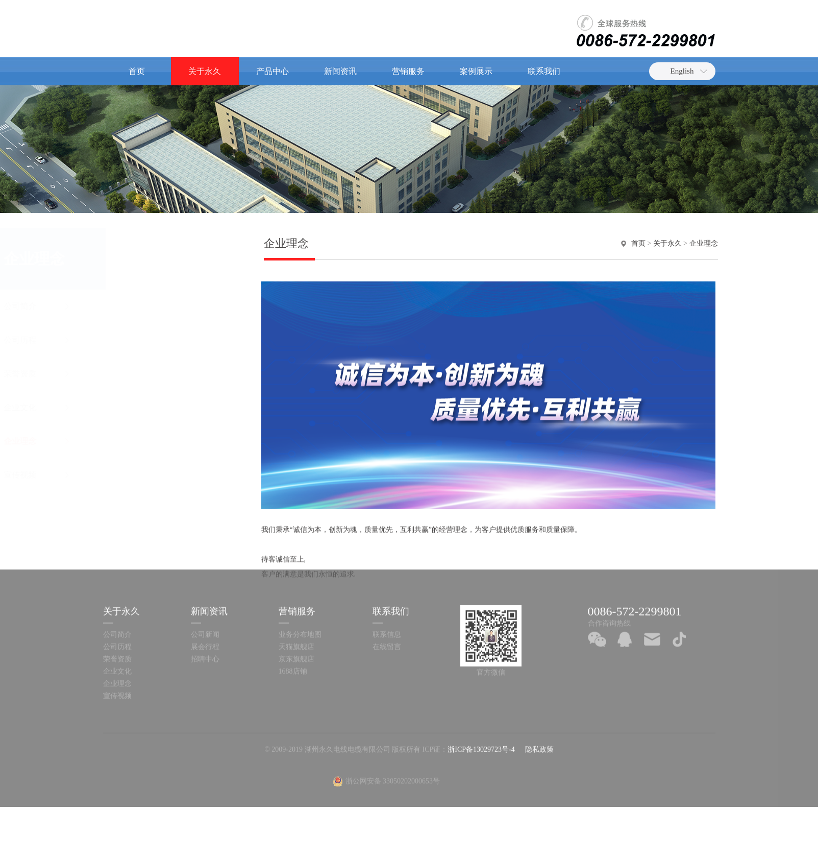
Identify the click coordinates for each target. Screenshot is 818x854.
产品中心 (272, 71)
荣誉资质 (154, 373)
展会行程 (205, 591)
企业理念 (154, 441)
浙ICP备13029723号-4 (481, 694)
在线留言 (387, 591)
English (682, 71)
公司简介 (154, 306)
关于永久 (204, 71)
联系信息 (387, 579)
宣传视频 (154, 474)
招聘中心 (205, 603)
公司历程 (154, 340)
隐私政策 (539, 694)
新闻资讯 (340, 71)
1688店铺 (293, 616)
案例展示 (476, 71)
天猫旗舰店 (296, 591)
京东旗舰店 (296, 603)
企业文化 (154, 407)
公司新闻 (205, 579)
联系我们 (544, 71)
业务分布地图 (300, 579)
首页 (137, 71)
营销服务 (408, 71)
